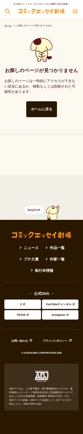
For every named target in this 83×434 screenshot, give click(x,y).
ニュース (31, 248)
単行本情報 (44, 271)
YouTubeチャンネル (58, 304)
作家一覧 (57, 259)
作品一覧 (57, 248)
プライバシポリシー (55, 340)
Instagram (58, 314)
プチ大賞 (31, 259)
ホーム (7, 25)
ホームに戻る (41, 109)
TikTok (21, 314)
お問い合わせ (19, 340)
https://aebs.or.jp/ (32, 403)
